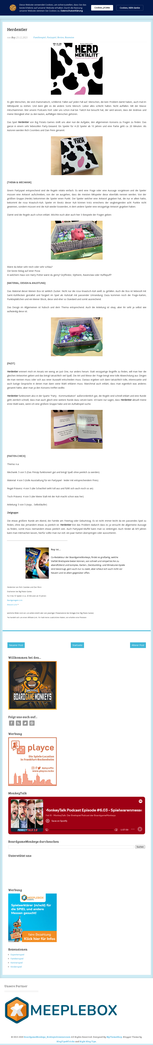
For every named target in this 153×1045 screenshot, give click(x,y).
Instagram (32, 723)
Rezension (69, 37)
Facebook (11, 723)
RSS (18, 723)
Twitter (25, 723)
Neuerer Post (16, 645)
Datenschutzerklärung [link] (72, 10)
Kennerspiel (17, 962)
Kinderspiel (16, 966)
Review (60, 37)
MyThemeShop (114, 1036)
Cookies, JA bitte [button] (102, 7)
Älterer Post (138, 645)
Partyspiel (51, 37)
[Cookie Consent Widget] (76, 8)
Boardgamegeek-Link (14, 600)
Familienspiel (39, 37)
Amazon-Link (12, 605)
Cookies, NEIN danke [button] (130, 7)
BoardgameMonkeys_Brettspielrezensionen (47, 1036)
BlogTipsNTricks (66, 1041)
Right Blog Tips (88, 1041)
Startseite (77, 645)
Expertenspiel (17, 954)
